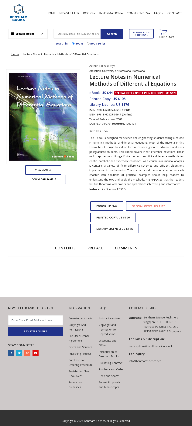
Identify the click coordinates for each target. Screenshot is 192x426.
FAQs (159, 13)
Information (111, 13)
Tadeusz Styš (107, 66)
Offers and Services (80, 347)
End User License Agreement (79, 338)
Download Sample (44, 179)
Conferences (138, 13)
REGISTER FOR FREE (35, 331)
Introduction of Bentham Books (109, 354)
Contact (174, 13)
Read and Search (109, 376)
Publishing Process (80, 353)
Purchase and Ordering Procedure (81, 362)
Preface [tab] (95, 248)
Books (89, 13)
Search (112, 34)
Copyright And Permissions (77, 327)
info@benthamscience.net (145, 361)
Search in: (62, 43)
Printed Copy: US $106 (113, 217)
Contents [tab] (65, 248)
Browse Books (23, 33)
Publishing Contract (110, 363)
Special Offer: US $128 (148, 206)
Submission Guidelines (76, 385)
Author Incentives (109, 318)
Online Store (166, 37)
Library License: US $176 (114, 229)
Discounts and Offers (107, 343)
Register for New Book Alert (79, 373)
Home (51, 13)
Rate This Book (98, 131)
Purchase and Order (111, 369)
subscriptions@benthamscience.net (150, 346)
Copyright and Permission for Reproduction (108, 329)
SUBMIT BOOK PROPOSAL (141, 34)
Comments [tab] (126, 248)
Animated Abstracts (81, 318)
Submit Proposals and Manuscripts (109, 385)
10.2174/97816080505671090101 (115, 123)
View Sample (43, 169)
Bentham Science (94, 421)
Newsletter (69, 13)
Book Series (95, 43)
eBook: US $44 (106, 206)
